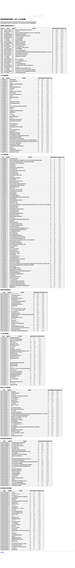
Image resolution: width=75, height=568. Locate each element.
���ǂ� (2, 552)
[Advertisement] (37, 7)
